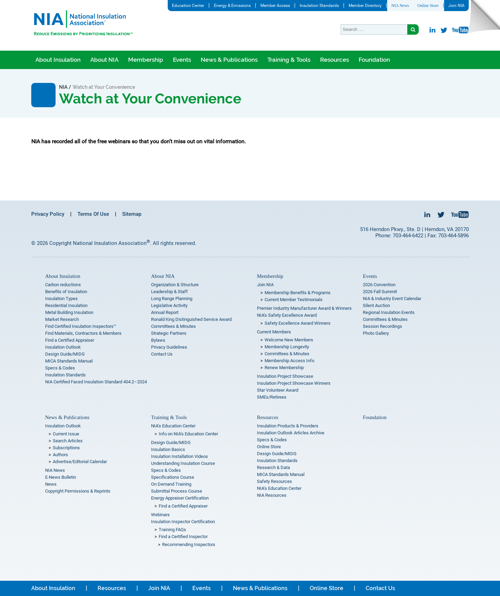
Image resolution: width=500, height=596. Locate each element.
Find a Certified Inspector (183, 536)
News (51, 484)
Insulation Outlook (63, 347)
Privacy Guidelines (169, 347)
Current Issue (66, 433)
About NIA (104, 59)
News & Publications (229, 59)
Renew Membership (284, 367)
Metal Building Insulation (69, 312)
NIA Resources (271, 495)
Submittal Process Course (176, 491)
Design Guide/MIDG (65, 354)
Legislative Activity (169, 305)
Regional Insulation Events (389, 312)
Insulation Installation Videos (179, 456)
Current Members (274, 331)
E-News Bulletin (60, 477)
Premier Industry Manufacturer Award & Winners (304, 308)
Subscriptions (66, 447)
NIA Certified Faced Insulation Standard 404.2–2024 (96, 381)
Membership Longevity (287, 346)
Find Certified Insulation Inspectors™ (80, 326)
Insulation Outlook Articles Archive (290, 432)
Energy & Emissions (232, 5)
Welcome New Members (289, 339)
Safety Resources (274, 481)
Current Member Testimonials (294, 299)
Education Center (188, 5)
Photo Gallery (376, 333)
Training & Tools (288, 59)
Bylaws (158, 340)
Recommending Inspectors (188, 544)
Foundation (374, 59)
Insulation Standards (319, 5)
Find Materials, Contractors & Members (83, 333)
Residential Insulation (66, 305)
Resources (334, 59)
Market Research (62, 319)
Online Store (428, 5)
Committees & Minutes (173, 326)
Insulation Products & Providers (287, 425)
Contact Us (162, 354)
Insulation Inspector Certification (183, 521)
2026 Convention (379, 284)
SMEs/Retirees (271, 397)
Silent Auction (376, 305)
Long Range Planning (171, 298)
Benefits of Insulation (66, 291)
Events (182, 59)
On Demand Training (171, 484)
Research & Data (273, 467)
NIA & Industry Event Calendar (392, 298)
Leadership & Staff (169, 291)
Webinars (160, 514)
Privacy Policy (47, 214)
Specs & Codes (60, 368)
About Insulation (58, 59)
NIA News (400, 5)
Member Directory (365, 5)
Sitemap (131, 214)
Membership (145, 59)
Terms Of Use (93, 214)
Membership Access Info (289, 360)
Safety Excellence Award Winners (298, 323)
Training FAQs (172, 529)
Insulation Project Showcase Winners (294, 383)
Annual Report (164, 312)
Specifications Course (172, 477)
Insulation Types (61, 298)
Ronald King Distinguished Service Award (191, 319)
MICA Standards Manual (69, 361)
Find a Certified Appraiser (69, 340)
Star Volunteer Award (277, 390)
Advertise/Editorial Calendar (80, 461)
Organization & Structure (175, 284)
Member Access (275, 5)
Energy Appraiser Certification (180, 498)
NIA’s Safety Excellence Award (287, 315)
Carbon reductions (63, 284)
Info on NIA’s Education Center (188, 433)
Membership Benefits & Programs (298, 292)
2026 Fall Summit (380, 291)
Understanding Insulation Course (183, 463)
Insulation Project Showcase (285, 376)
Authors (60, 454)
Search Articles (68, 440)
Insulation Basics (168, 449)
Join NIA (456, 5)
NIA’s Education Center (173, 425)
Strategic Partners (168, 333)
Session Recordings (382, 326)
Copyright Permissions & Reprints (77, 491)
